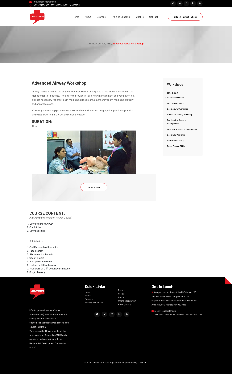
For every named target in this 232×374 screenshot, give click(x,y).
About (88, 16)
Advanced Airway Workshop (128, 43)
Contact (153, 16)
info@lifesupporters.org (42, 1)
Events (121, 290)
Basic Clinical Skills (175, 97)
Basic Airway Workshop (177, 108)
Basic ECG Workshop (176, 134)
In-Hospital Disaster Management (182, 129)
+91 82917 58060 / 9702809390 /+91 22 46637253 (54, 5)
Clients (140, 16)
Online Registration (127, 301)
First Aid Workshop (175, 103)
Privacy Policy (124, 304)
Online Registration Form (185, 17)
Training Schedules (94, 303)
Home (76, 16)
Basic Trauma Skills (176, 146)
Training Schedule (120, 16)
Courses (101, 16)
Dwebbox (143, 362)
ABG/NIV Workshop (175, 140)
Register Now (93, 187)
